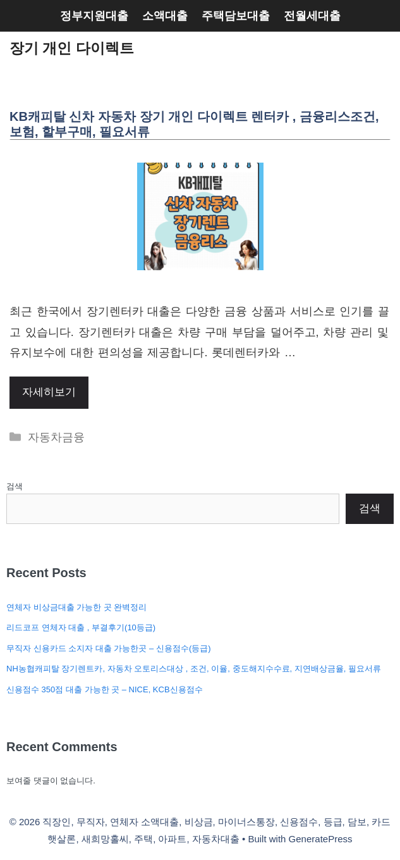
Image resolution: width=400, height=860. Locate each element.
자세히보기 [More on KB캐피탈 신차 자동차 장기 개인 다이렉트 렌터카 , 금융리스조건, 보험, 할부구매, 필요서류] (49, 392)
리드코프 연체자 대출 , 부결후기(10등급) (80, 627)
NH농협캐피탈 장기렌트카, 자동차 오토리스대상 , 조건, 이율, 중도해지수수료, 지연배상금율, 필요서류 (193, 668)
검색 (14, 486)
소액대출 (165, 15)
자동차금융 (56, 437)
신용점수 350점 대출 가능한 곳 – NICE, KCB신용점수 (104, 689)
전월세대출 (312, 15)
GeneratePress (321, 838)
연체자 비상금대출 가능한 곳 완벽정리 (76, 607)
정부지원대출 (94, 15)
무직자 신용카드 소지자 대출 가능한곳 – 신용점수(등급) (108, 648)
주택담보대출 (236, 15)
